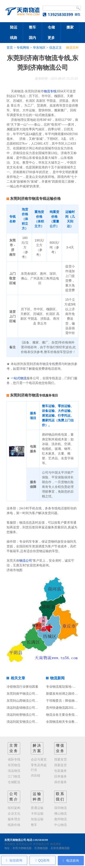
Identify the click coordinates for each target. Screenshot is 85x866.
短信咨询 (14, 860)
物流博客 (55, 844)
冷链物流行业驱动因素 (22, 686)
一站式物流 (19, 378)
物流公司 (25, 560)
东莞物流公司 (41, 844)
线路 (13, 38)
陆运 (13, 27)
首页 (10, 47)
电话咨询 (71, 860)
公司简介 (13, 796)
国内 (32, 38)
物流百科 (72, 47)
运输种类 (37, 796)
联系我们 (60, 796)
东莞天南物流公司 (15, 840)
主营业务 (13, 748)
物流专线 (50, 91)
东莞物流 (9, 844)
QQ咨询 (42, 860)
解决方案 (37, 748)
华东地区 (39, 47)
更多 (51, 38)
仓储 (51, 27)
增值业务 (60, 748)
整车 (32, 27)
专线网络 (23, 47)
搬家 (70, 27)
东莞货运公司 (24, 844)
